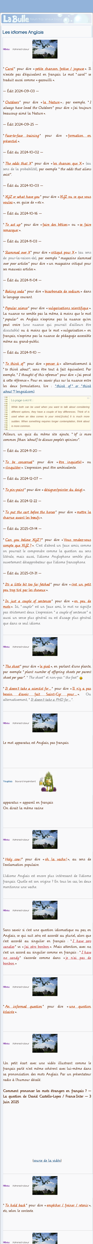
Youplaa (7, 781)
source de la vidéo (47, 1160)
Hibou (6, 49)
